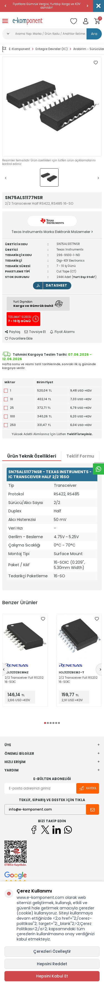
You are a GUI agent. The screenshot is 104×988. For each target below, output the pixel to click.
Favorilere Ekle (18, 338)
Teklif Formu (80, 456)
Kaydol (88, 788)
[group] (52, 106)
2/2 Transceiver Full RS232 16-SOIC (24, 680)
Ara (94, 33)
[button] (5, 6)
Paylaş (12, 332)
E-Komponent (16, 49)
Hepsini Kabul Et (52, 976)
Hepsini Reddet (52, 964)
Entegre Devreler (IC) (51, 49)
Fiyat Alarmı (62, 332)
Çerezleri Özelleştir (52, 951)
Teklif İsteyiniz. (80, 434)
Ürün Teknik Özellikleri (31, 456)
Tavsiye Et (35, 332)
